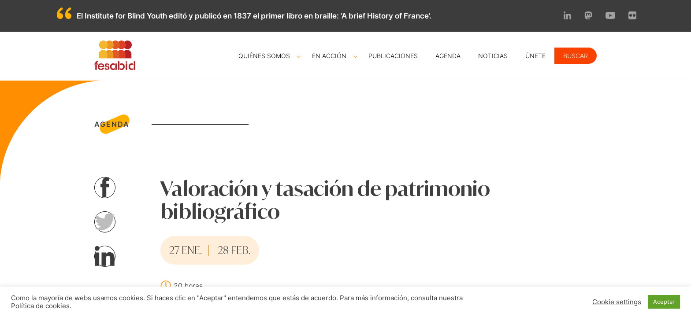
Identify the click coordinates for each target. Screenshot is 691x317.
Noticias (493, 55)
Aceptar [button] (664, 301)
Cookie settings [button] (616, 302)
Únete (535, 55)
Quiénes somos (264, 55)
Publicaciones (393, 55)
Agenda (448, 55)
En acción (329, 55)
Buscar (575, 55)
